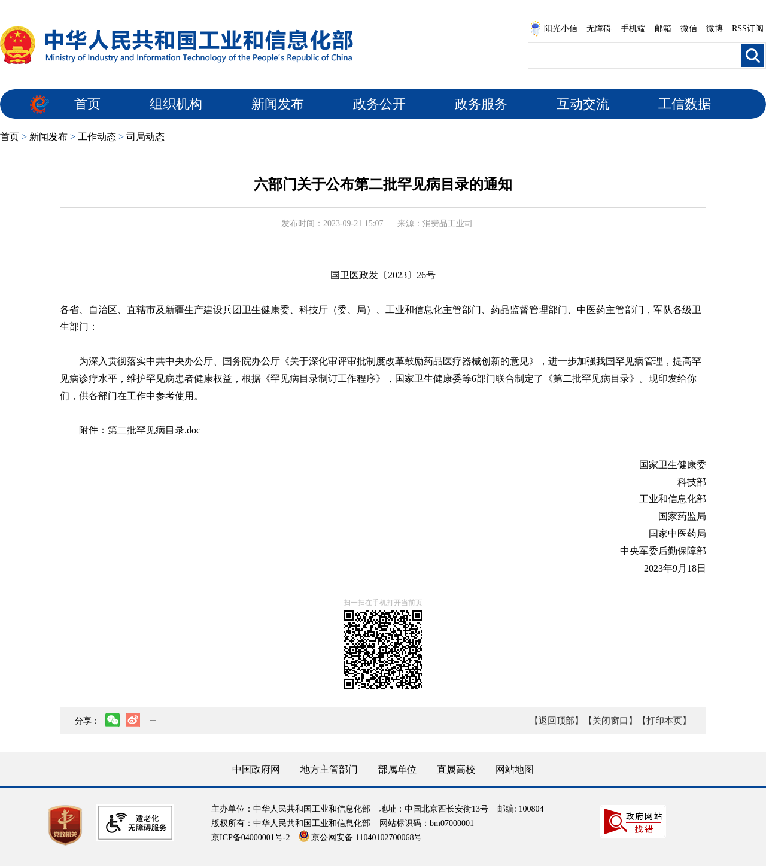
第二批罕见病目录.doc (154, 430)
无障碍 (599, 28)
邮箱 (663, 28)
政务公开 (379, 103)
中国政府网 (256, 769)
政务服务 (481, 103)
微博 (714, 28)
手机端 (633, 28)
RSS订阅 (748, 28)
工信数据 (684, 103)
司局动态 (145, 137)
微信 (688, 28)
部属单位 (397, 769)
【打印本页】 (664, 720)
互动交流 (583, 103)
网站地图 (515, 769)
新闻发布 (277, 103)
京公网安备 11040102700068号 (360, 837)
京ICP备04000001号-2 (250, 837)
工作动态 (97, 137)
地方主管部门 (329, 769)
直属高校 (456, 769)
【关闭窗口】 (610, 720)
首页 (87, 103)
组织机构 (176, 103)
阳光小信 (553, 29)
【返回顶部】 (556, 720)
